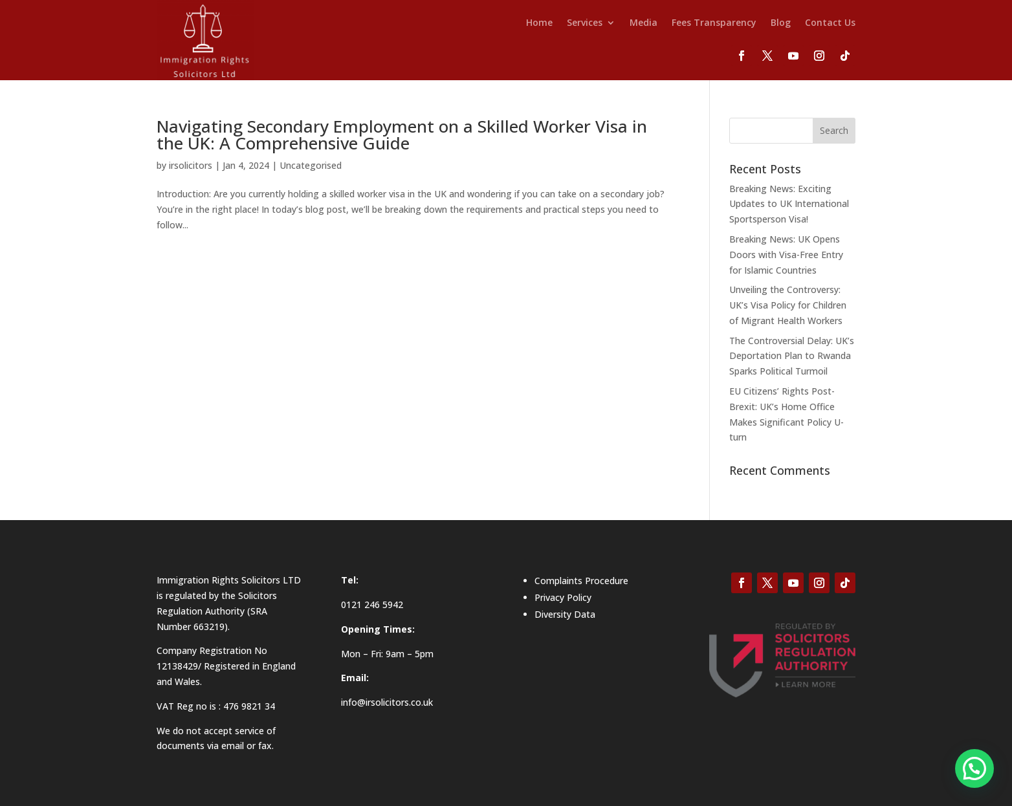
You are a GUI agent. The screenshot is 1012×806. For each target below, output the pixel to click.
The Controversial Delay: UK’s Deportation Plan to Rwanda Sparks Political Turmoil (791, 356)
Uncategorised (311, 165)
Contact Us (830, 23)
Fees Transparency (714, 23)
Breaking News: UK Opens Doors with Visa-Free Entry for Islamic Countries (786, 254)
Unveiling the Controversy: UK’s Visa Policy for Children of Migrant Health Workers (787, 305)
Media (643, 23)
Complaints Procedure (581, 580)
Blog (781, 23)
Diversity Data (564, 614)
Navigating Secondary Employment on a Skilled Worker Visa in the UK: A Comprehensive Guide (402, 134)
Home (539, 23)
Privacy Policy (562, 597)
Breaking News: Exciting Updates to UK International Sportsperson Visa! (789, 204)
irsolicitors (190, 165)
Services (584, 23)
